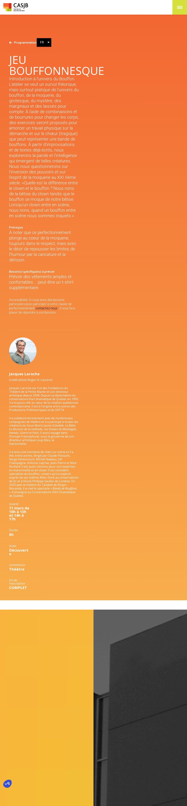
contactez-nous (46, 314)
